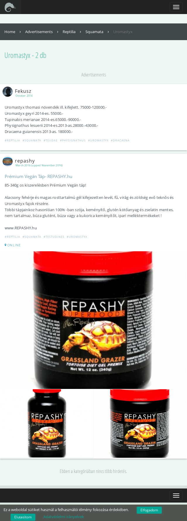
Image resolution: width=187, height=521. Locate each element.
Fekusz (18, 91)
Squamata (97, 31)
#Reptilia (12, 140)
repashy (20, 161)
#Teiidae (51, 140)
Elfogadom (149, 510)
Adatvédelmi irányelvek (63, 516)
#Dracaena (120, 140)
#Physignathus (73, 140)
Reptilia (73, 31)
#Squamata (32, 140)
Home (13, 31)
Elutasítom (23, 517)
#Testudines (54, 237)
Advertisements (42, 31)
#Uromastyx (98, 140)
